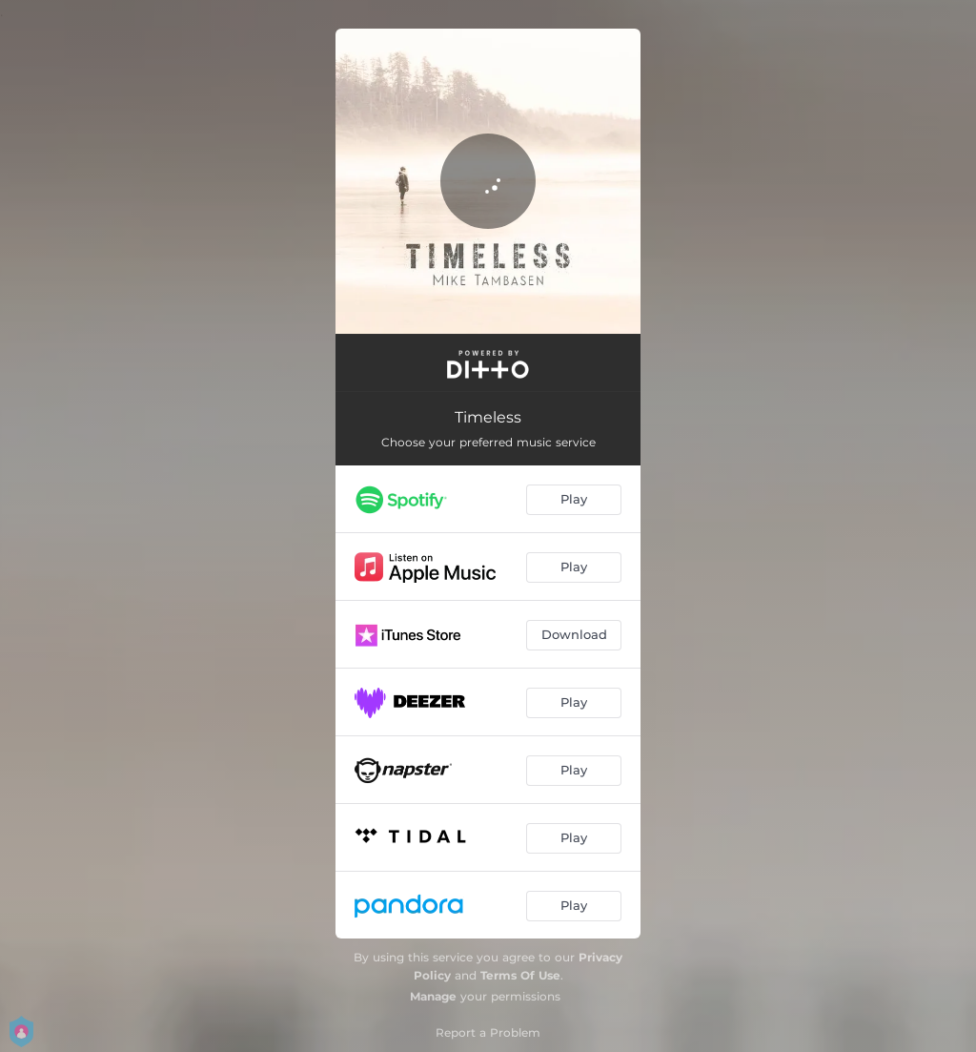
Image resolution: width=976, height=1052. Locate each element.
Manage (433, 996)
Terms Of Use (520, 975)
